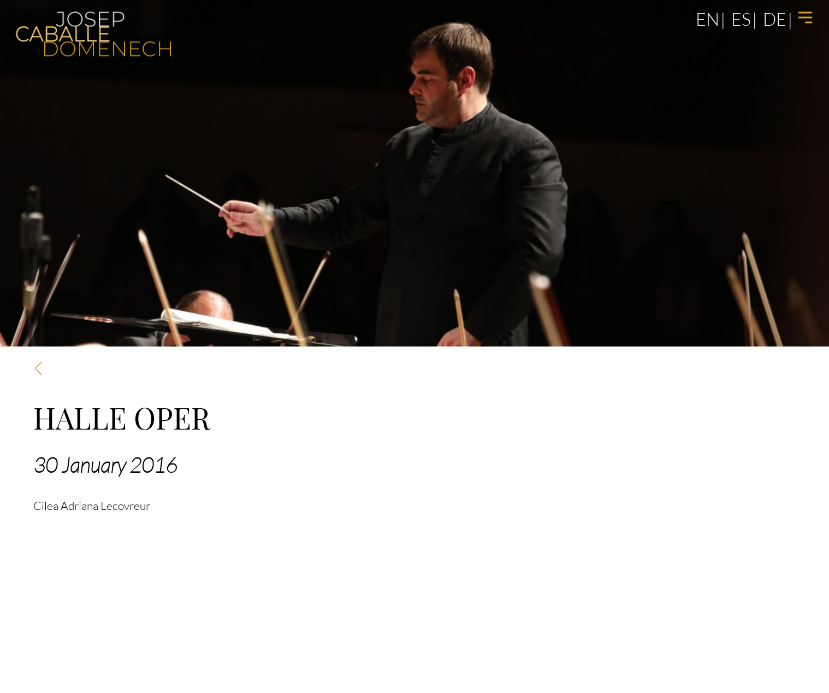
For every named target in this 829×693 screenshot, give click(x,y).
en (707, 19)
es (741, 19)
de (774, 19)
